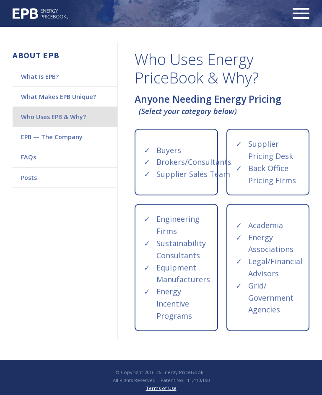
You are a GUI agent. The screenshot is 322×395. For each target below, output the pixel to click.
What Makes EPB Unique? (58, 97)
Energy (40, 13)
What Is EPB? (40, 77)
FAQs (28, 157)
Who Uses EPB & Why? (53, 117)
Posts (29, 178)
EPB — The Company (52, 137)
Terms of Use (161, 388)
